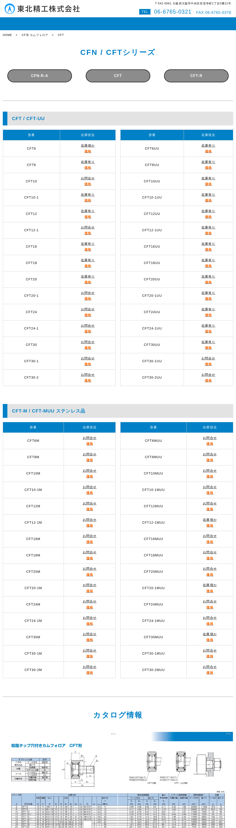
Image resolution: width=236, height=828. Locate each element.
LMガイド (51, 22)
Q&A (202, 22)
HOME (11, 22)
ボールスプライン (103, 22)
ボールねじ (74, 22)
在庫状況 (30, 22)
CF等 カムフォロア (35, 31)
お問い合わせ (181, 22)
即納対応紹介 (134, 22)
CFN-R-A (39, 72)
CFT (118, 72)
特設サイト (221, 22)
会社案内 (158, 22)
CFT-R (196, 72)
